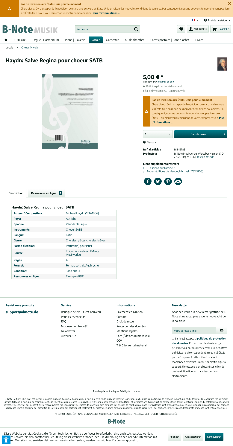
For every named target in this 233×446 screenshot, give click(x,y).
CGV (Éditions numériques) (133, 335)
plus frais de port (166, 81)
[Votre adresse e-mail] (194, 330)
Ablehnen (174, 436)
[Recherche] (136, 29)
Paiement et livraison (129, 311)
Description (16, 193)
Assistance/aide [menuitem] (216, 20)
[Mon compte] (198, 29)
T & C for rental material (131, 345)
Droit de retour (125, 321)
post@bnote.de (205, 156)
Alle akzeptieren (193, 436)
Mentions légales (126, 331)
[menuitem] (107, 29)
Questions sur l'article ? (159, 168)
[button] (6, 440)
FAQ (63, 321)
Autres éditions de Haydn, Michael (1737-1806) (173, 171)
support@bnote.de (22, 312)
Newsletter (68, 331)
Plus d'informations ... (106, 13)
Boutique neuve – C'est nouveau (81, 311)
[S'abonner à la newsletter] (221, 330)
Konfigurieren (214, 436)
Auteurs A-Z (68, 335)
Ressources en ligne (46, 193)
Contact (121, 316)
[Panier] (220, 29)
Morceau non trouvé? (74, 326)
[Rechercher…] (107, 29)
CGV (119, 340)
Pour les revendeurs (73, 316)
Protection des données (131, 326)
